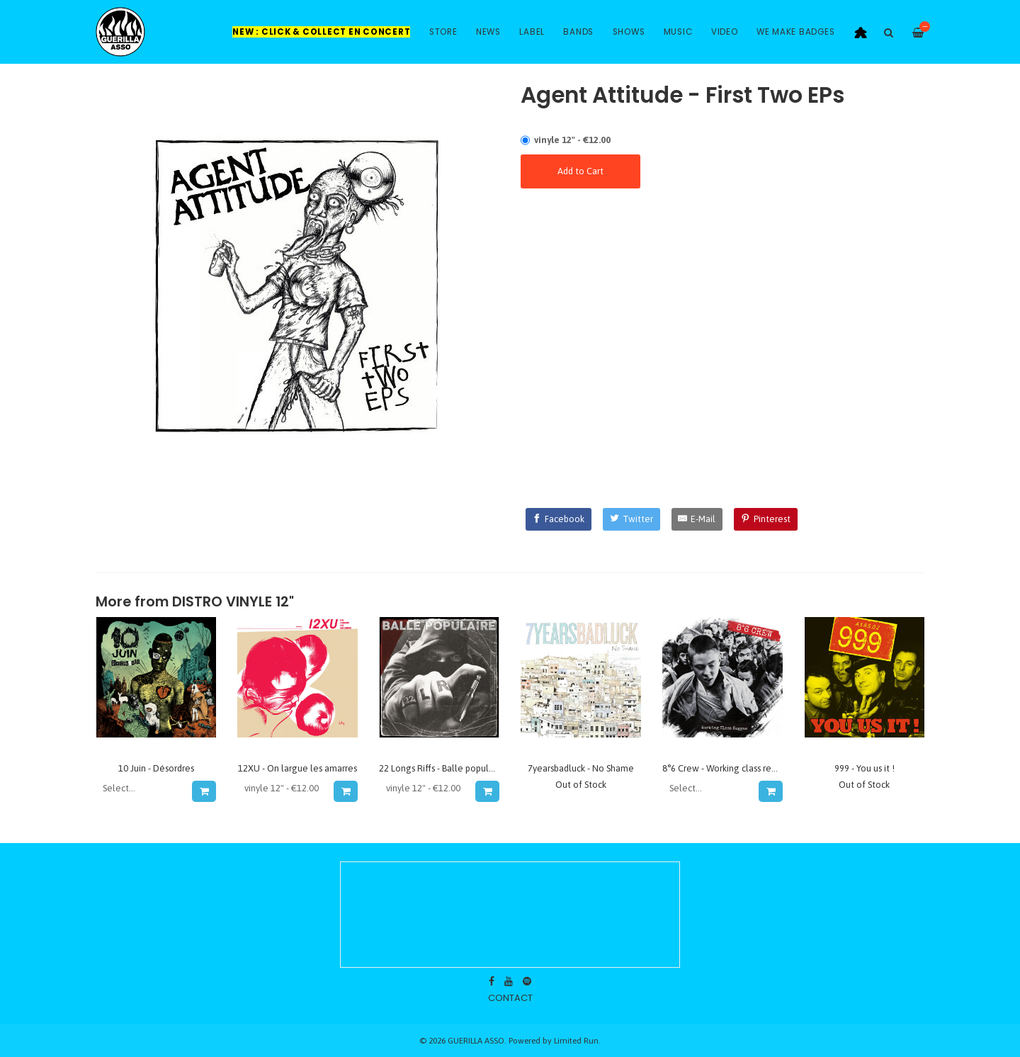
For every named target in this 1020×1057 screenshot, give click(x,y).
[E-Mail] (697, 519)
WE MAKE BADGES (795, 32)
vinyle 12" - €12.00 (572, 140)
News (488, 32)
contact (510, 998)
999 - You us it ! (864, 768)
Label (532, 32)
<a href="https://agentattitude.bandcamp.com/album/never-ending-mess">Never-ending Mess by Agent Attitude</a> (722, 245)
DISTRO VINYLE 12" (233, 601)
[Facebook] (559, 519)
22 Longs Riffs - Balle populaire (441, 768)
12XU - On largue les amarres (297, 768)
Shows (629, 32)
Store (443, 32)
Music (678, 32)
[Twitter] (631, 519)
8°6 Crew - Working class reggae (727, 768)
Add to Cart (580, 171)
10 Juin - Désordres (156, 768)
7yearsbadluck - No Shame (581, 768)
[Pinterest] (766, 519)
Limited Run (576, 1040)
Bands (578, 32)
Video (724, 32)
